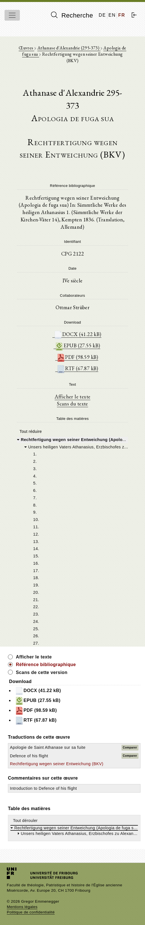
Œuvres (26, 48)
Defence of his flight (29, 756)
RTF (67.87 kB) (77, 368)
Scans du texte (72, 403)
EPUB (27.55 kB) (77, 345)
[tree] (72, 541)
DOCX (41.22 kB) (77, 334)
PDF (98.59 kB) (77, 357)
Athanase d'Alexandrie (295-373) (69, 48)
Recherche (72, 15)
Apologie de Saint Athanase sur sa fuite (48, 747)
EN (112, 15)
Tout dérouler (25, 820)
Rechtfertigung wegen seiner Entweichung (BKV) (56, 764)
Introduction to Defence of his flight (43, 788)
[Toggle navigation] (12, 15)
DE (102, 15)
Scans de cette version (41, 672)
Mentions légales (22, 907)
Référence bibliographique (46, 664)
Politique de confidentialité (31, 912)
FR (121, 15)
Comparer (130, 747)
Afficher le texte (73, 396)
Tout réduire (31, 431)
